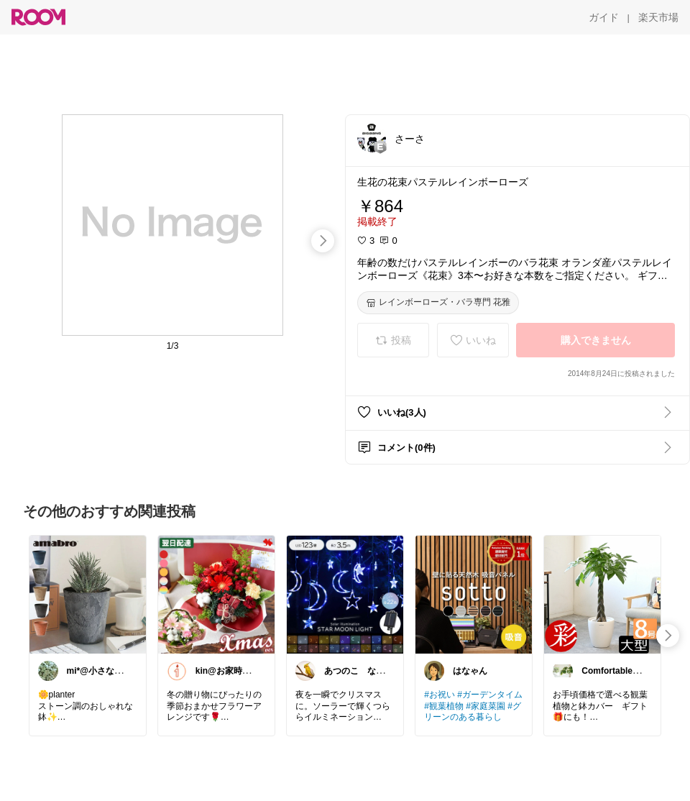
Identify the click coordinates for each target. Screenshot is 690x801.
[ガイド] (604, 17)
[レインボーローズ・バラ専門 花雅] (438, 302)
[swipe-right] (322, 240)
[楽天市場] (658, 17)
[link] (87, 594)
